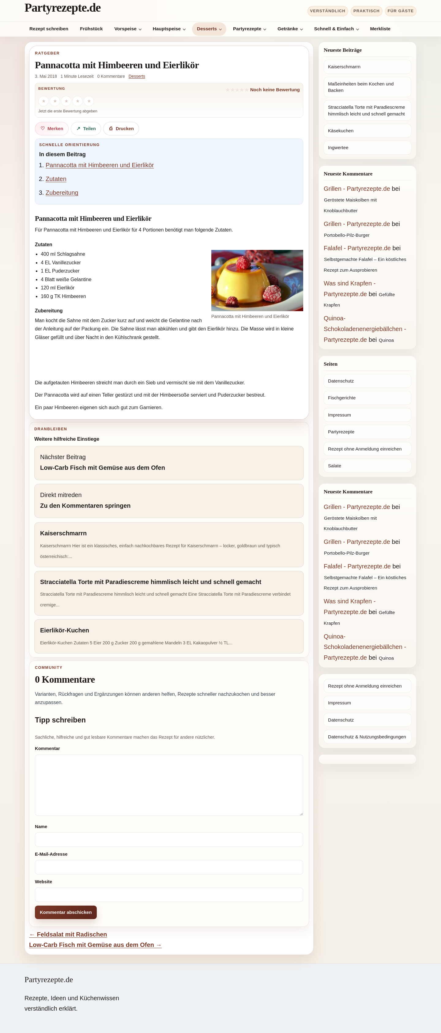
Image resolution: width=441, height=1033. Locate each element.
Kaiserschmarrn (344, 66)
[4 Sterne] (77, 101)
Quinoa (386, 340)
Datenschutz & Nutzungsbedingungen (367, 736)
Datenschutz (341, 380)
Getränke (287, 28)
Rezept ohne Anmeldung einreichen (365, 448)
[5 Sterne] (89, 101)
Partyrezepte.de (62, 7)
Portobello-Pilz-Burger (347, 235)
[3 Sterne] (66, 101)
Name (41, 826)
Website (43, 881)
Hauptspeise (167, 28)
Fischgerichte (342, 397)
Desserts (207, 28)
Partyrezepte (247, 28)
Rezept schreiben (48, 28)
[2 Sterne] (55, 101)
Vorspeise (125, 28)
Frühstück (91, 28)
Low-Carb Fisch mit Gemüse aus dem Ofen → (95, 944)
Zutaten (56, 178)
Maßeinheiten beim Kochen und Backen (361, 87)
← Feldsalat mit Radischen (68, 934)
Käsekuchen (340, 130)
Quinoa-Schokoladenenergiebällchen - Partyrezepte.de (365, 329)
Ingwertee (338, 147)
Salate (334, 465)
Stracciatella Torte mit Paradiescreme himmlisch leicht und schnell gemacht (366, 110)
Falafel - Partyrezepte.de (357, 248)
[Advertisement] (169, 360)
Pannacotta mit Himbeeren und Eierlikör (100, 165)
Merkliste (380, 28)
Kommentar (47, 748)
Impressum (339, 414)
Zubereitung (62, 192)
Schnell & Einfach (334, 28)
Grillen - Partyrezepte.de (357, 188)
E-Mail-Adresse (51, 854)
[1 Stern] (43, 101)
